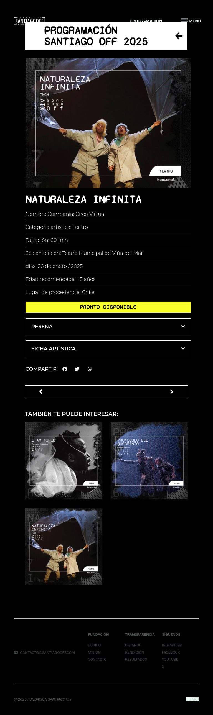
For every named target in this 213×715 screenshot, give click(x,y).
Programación (146, 21)
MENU (195, 21)
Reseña (42, 327)
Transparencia (140, 634)
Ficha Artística (53, 349)
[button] (108, 327)
